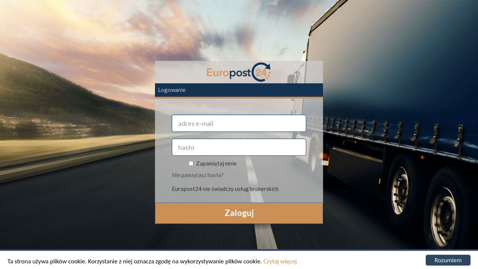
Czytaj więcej (280, 262)
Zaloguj (239, 213)
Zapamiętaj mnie (214, 163)
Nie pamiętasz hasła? (198, 174)
